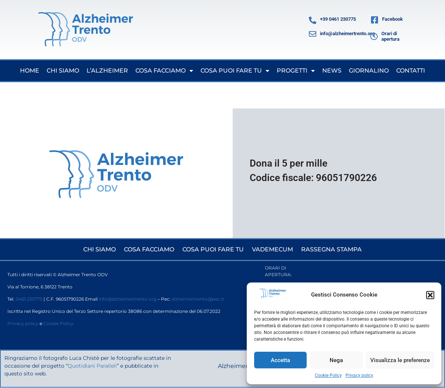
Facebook (392, 19)
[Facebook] (374, 20)
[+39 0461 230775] (312, 20)
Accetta (280, 360)
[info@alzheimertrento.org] (312, 34)
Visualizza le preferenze (400, 360)
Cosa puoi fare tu (234, 70)
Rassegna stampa (331, 249)
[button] (430, 295)
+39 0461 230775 (338, 19)
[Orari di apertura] (374, 36)
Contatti (410, 70)
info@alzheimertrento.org (347, 33)
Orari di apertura (390, 36)
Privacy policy (359, 375)
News (331, 70)
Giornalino (369, 70)
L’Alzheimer (107, 70)
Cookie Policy (328, 375)
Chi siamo (63, 70)
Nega (336, 360)
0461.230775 (29, 299)
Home (29, 70)
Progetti (296, 70)
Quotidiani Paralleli (92, 365)
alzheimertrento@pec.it (198, 299)
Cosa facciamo (164, 70)
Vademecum (272, 249)
